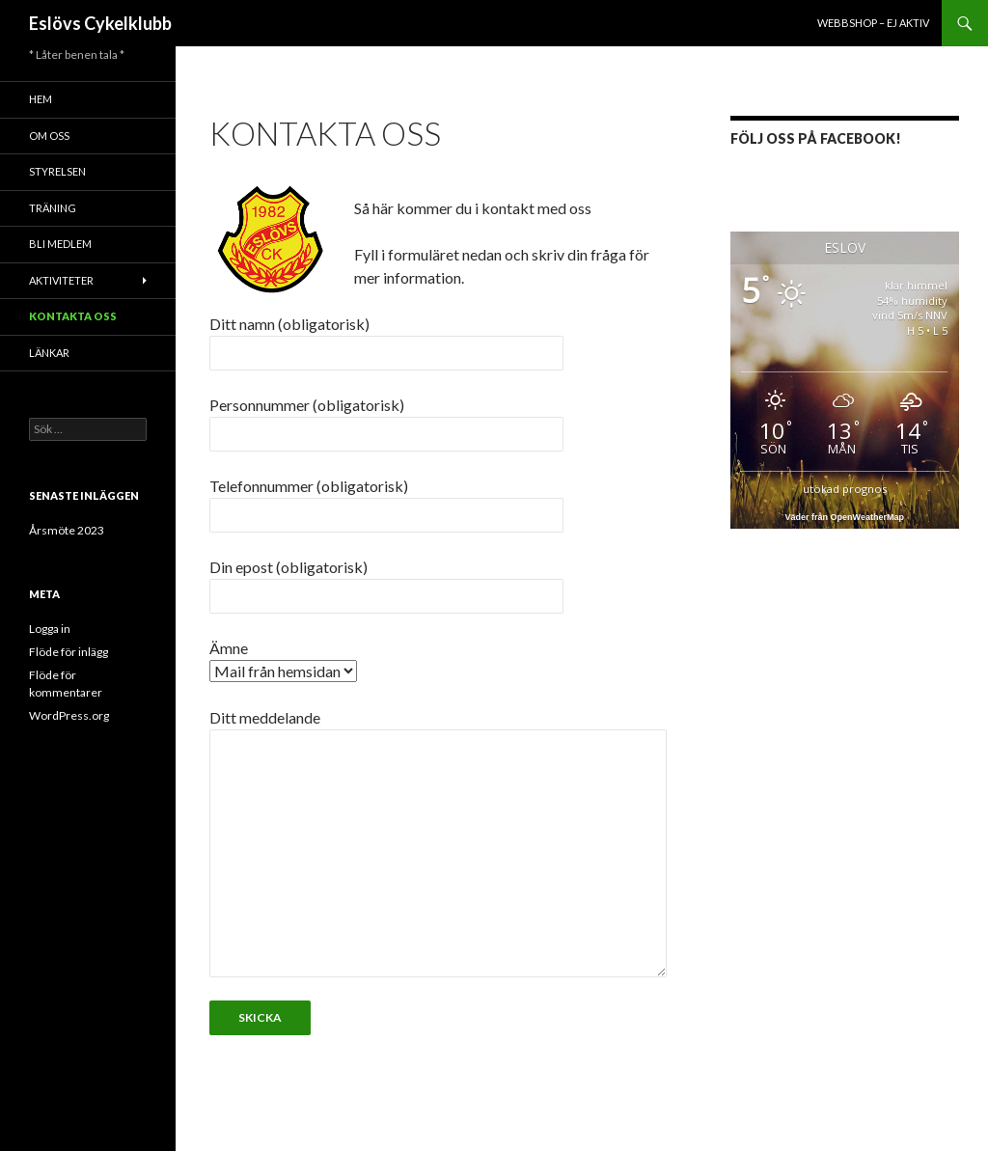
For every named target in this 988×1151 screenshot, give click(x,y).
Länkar (49, 352)
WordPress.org (69, 715)
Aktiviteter (61, 280)
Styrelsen (57, 171)
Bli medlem (60, 243)
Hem (40, 99)
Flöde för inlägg (68, 651)
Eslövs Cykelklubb (100, 23)
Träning (52, 208)
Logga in (49, 628)
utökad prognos (845, 488)
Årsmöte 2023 (66, 530)
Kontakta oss (73, 316)
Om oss (49, 135)
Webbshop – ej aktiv (873, 22)
